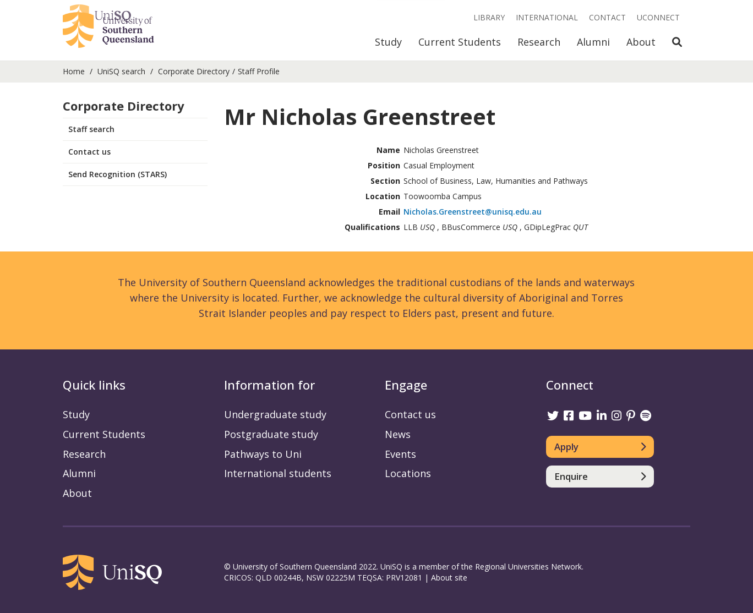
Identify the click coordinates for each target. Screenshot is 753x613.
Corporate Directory (194, 71)
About (641, 41)
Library (489, 17)
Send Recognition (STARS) (117, 174)
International (547, 17)
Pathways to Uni (263, 454)
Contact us (89, 151)
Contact (607, 17)
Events (400, 454)
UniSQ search (121, 71)
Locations (408, 473)
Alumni (593, 41)
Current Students (459, 41)
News (398, 434)
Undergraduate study (275, 414)
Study (388, 41)
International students (277, 473)
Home (74, 71)
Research (538, 41)
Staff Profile (259, 71)
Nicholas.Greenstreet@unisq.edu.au (472, 211)
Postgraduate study (271, 434)
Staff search (91, 129)
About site (449, 577)
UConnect (658, 17)
